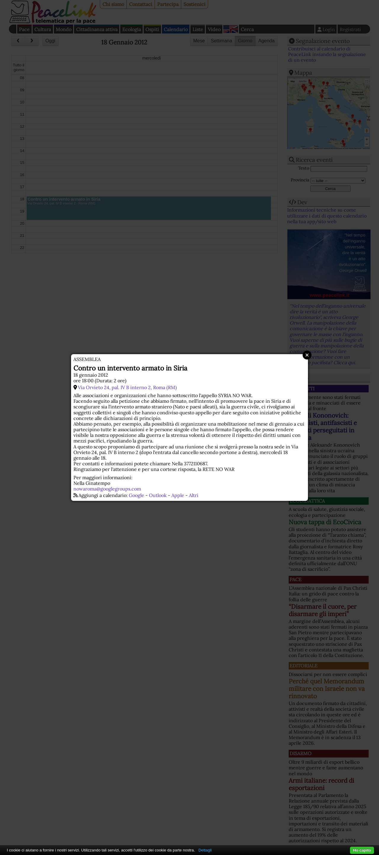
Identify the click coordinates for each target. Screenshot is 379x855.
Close (307, 355)
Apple (177, 495)
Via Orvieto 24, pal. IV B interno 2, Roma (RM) (127, 387)
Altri (193, 495)
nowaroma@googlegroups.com (107, 489)
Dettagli (205, 850)
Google (136, 495)
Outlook (158, 495)
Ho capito (362, 850)
